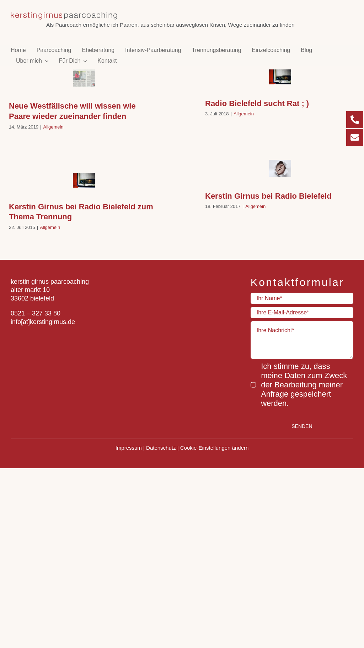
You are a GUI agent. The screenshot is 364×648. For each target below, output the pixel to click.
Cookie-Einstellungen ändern (214, 448)
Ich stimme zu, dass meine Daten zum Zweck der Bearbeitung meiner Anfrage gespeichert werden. (304, 385)
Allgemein (53, 127)
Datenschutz (161, 448)
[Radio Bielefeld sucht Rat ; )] (280, 76)
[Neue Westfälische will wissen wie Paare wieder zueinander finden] (84, 78)
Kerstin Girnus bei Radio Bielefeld (268, 196)
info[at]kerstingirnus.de (43, 321)
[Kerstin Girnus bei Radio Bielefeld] (280, 168)
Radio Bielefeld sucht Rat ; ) (257, 103)
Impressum (129, 448)
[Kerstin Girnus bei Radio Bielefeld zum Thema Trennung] (84, 180)
